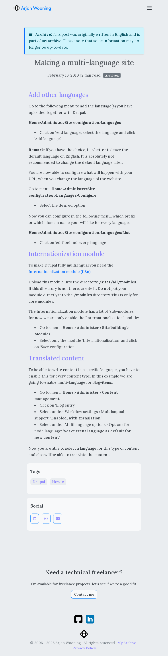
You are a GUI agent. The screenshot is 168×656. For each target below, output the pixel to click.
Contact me (84, 594)
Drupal (39, 481)
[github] (79, 618)
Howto (58, 481)
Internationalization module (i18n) (59, 271)
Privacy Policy (84, 648)
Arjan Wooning (32, 8)
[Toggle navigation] (149, 8)
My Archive (126, 642)
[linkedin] (90, 618)
